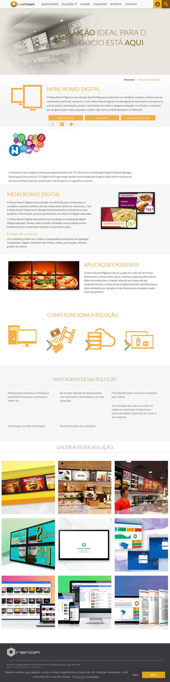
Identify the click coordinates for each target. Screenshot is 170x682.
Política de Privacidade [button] (85, 676)
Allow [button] (153, 675)
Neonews (129, 79)
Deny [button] (135, 675)
